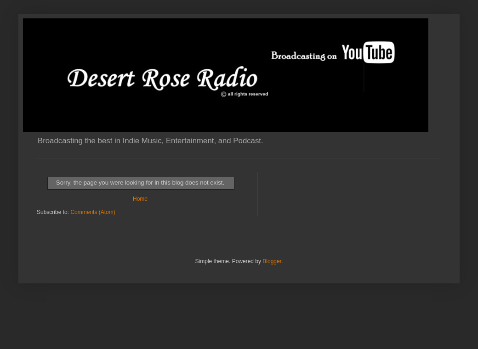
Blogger (271, 261)
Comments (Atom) (92, 212)
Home (140, 199)
